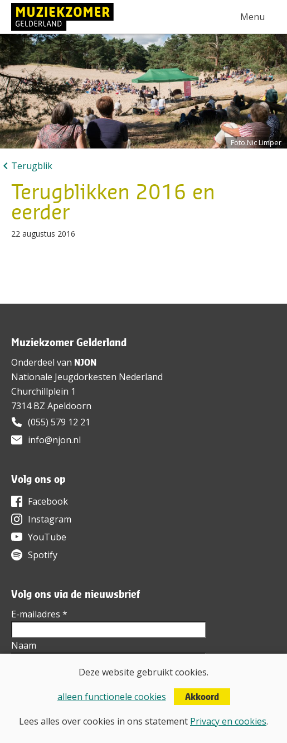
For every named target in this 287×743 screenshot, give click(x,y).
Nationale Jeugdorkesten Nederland (87, 377)
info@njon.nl (54, 440)
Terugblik (31, 166)
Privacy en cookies (228, 721)
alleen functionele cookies (111, 697)
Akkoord (202, 697)
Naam (23, 645)
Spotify (42, 555)
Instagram (49, 519)
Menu (252, 17)
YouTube (47, 537)
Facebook (48, 501)
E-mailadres (39, 614)
